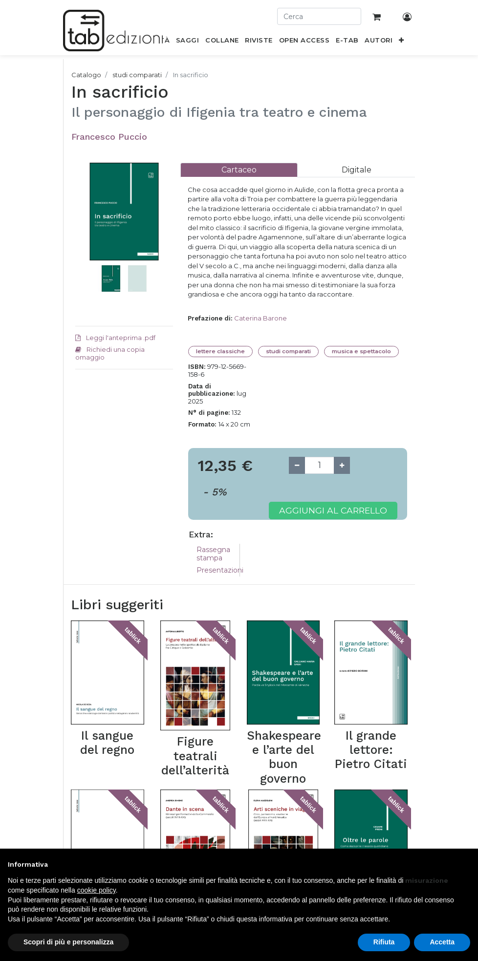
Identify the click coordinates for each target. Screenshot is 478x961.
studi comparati (137, 75)
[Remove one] (297, 465)
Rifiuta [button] (384, 942)
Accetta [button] (442, 942)
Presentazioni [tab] (219, 570)
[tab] (239, 170)
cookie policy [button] (96, 890)
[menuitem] (187, 42)
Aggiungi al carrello (333, 510)
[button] (401, 42)
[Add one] (342, 465)
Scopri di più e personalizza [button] (68, 942)
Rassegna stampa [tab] (213, 553)
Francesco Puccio (109, 136)
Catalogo (86, 75)
